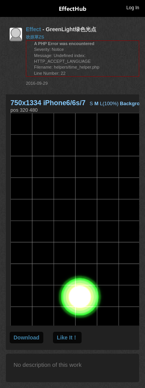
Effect (33, 29)
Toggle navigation (9, 7)
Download (26, 337)
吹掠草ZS (35, 37)
